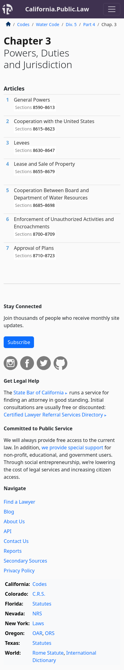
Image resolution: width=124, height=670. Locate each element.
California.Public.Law (57, 9)
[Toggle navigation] (111, 9)
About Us (14, 521)
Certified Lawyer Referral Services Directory (53, 414)
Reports (13, 551)
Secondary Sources (25, 560)
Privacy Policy (19, 570)
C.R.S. (38, 594)
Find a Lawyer (19, 501)
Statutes (41, 603)
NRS (37, 613)
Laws (38, 623)
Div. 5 (71, 24)
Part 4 (89, 24)
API (7, 531)
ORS (49, 633)
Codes (23, 24)
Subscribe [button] (19, 342)
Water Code (47, 24)
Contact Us (16, 541)
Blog (9, 511)
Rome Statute (48, 652)
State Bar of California (38, 392)
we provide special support (72, 447)
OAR (37, 633)
